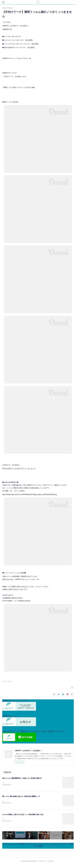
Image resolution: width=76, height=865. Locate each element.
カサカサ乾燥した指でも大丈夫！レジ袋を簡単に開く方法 (22, 815)
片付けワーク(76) (6, 681)
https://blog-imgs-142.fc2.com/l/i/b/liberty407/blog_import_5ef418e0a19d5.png (29, 494)
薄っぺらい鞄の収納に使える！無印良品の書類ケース (21, 796)
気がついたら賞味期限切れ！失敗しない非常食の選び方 (22, 778)
